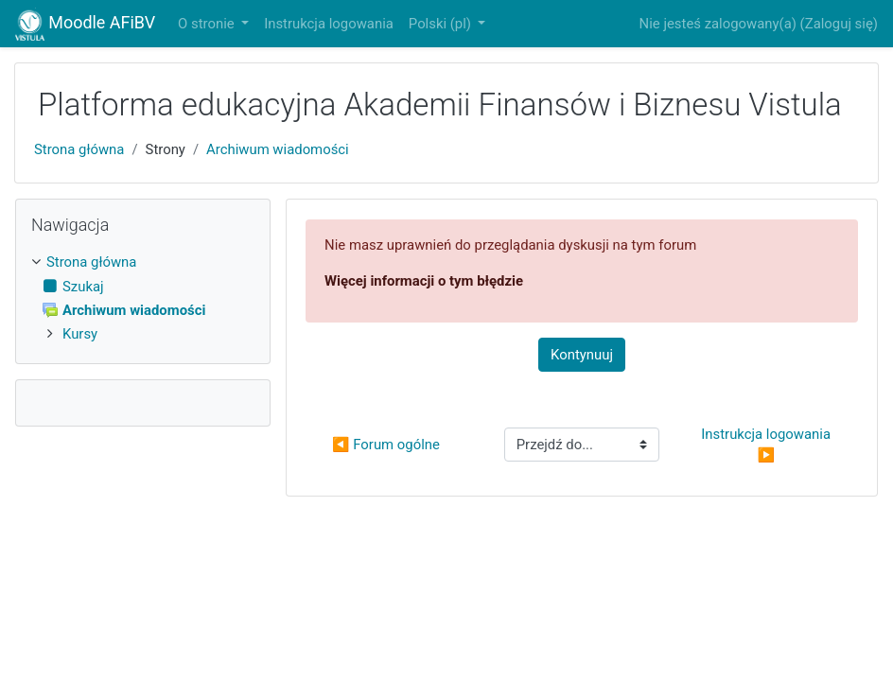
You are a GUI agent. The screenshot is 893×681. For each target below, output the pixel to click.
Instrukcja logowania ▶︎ (767, 444)
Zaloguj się (839, 23)
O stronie (207, 23)
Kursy (79, 333)
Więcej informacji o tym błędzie (423, 280)
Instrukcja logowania (329, 23)
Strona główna (79, 149)
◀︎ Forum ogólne (386, 444)
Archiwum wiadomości (277, 149)
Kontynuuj (582, 354)
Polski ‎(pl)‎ (442, 23)
